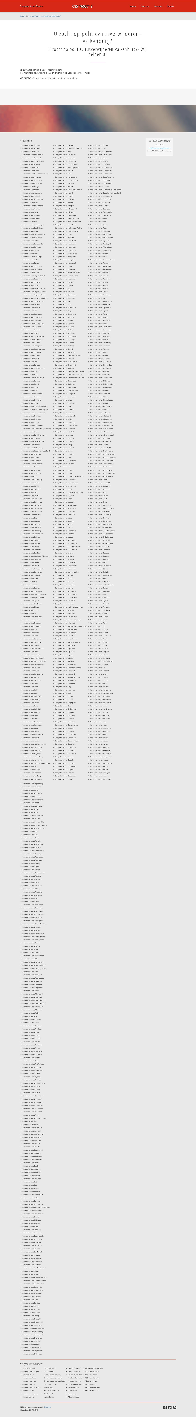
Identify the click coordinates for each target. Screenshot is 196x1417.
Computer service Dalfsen (30, 483)
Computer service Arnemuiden (32, 206)
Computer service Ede (29, 581)
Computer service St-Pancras (100, 540)
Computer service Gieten (30, 677)
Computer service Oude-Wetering (102, 177)
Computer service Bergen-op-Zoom (34, 292)
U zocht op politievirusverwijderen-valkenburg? (43, 16)
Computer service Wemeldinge (32, 905)
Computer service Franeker (31, 655)
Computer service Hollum (64, 234)
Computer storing (28, 1397)
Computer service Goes (30, 687)
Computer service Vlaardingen (100, 753)
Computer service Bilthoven (31, 327)
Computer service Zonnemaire (32, 1239)
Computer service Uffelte (99, 648)
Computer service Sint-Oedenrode (102, 464)
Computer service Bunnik (30, 422)
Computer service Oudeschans (101, 196)
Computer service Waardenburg (33, 844)
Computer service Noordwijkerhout (67, 677)
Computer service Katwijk (64, 320)
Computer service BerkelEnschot (33, 301)
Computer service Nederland (65, 610)
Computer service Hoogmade (65, 257)
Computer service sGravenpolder (101, 425)
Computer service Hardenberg (32, 757)
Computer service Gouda (30, 703)
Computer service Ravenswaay (101, 269)
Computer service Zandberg (31, 1153)
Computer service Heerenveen (65, 161)
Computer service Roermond (100, 320)
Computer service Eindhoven (32, 604)
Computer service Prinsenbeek (101, 247)
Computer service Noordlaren (65, 664)
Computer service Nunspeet (65, 690)
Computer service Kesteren (64, 330)
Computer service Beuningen (32, 314)
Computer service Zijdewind (31, 1223)
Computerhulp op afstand (53, 1378)
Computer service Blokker (30, 343)
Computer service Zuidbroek (31, 1255)
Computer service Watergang (32, 892)
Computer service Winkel (30, 1022)
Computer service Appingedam (32, 199)
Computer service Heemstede (65, 158)
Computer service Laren (63, 400)
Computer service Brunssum (31, 419)
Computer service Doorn (30, 546)
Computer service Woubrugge (32, 1099)
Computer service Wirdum (31, 1048)
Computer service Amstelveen (32, 180)
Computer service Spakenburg (100, 515)
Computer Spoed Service (31, 6)
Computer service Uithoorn (99, 655)
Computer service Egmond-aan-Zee (34, 594)
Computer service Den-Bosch (32, 499)
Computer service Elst (29, 613)
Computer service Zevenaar (31, 1201)
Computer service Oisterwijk (65, 715)
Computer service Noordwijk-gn (66, 674)
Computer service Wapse (30, 866)
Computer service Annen (30, 190)
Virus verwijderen (91, 1381)
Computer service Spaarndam (100, 511)
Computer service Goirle (30, 690)
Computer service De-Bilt (30, 486)
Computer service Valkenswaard (101, 693)
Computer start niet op (30, 1394)
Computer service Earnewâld (32, 575)
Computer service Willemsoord (32, 1007)
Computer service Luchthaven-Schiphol (69, 492)
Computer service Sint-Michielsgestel (103, 457)
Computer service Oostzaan (64, 750)
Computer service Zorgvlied (31, 1242)
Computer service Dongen (31, 543)
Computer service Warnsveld (32, 879)
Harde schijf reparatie (51, 1390)
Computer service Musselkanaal (66, 597)
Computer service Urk (97, 668)
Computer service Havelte (64, 145)
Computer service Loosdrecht (65, 486)
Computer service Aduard (30, 151)
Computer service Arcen (30, 202)
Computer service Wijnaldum (32, 975)
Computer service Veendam (100, 696)
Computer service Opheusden (65, 766)
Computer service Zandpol (31, 1163)
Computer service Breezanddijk (32, 394)
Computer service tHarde (99, 617)
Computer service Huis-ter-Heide (66, 276)
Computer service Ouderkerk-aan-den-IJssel (105, 193)
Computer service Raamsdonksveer (102, 260)
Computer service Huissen (64, 282)
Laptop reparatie (74, 1371)
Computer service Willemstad (32, 1010)
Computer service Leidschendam (66, 425)
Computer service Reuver (99, 282)
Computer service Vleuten (99, 766)
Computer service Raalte (98, 257)
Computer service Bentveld (31, 272)
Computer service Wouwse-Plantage (34, 1118)
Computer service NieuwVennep (66, 639)
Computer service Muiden (64, 588)
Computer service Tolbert (99, 633)
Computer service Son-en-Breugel (102, 508)
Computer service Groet (30, 715)
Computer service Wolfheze (31, 1080)
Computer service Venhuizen (100, 731)
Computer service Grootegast (32, 725)
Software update (91, 1375)
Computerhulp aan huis (52, 1375)
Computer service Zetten (30, 1198)
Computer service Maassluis (65, 515)
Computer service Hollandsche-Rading (68, 228)
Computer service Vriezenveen (32, 815)
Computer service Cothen (30, 467)
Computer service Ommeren (65, 722)
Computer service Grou (30, 728)
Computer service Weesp (30, 901)
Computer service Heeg (63, 151)
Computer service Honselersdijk (66, 241)
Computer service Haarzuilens (32, 747)
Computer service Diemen (31, 524)
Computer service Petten (99, 228)
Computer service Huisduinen (65, 279)
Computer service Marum (64, 524)
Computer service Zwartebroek (32, 1335)
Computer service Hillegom (64, 206)
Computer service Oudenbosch (101, 183)
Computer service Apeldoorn (32, 193)
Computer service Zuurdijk (31, 1312)
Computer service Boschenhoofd (33, 368)
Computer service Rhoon (99, 292)
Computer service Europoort (31, 639)
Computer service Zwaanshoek (32, 1322)
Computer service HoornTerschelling (67, 272)
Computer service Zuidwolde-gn (33, 1290)
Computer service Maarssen (64, 502)
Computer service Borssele (31, 365)
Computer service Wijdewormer (33, 956)
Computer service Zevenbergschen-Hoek (36, 1207)
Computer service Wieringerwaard (33, 937)
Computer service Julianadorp (65, 308)
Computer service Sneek (98, 499)
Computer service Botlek (30, 374)
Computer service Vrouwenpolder (33, 828)
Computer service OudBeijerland (101, 167)
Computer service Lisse (63, 457)
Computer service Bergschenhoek (33, 295)
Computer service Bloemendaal (32, 339)
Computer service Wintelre (31, 1042)
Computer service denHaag (31, 515)
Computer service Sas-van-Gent (101, 365)
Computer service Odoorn (64, 699)
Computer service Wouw (30, 1115)
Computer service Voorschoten (32, 800)
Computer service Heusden (64, 202)
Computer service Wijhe (30, 959)
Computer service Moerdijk (64, 559)
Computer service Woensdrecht (32, 1070)
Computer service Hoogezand (65, 250)
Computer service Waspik (30, 882)
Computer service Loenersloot (65, 480)
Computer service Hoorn (63, 266)
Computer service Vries (30, 812)
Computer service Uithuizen (100, 658)
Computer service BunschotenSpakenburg (36, 429)
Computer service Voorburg (31, 796)
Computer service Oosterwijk (65, 744)
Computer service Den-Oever (32, 508)
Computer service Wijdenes (31, 952)
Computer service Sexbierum (100, 413)
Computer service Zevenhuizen (32, 1214)
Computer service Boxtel (30, 384)
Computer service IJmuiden (64, 292)
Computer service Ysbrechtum (32, 1128)
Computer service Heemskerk (65, 155)
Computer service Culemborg (32, 480)
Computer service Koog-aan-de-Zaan (68, 355)
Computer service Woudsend (32, 1112)
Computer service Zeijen (30, 1182)
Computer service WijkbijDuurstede (34, 968)
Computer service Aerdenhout (32, 155)
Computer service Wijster (30, 991)
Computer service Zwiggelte (31, 1347)
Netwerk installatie (74, 1384)
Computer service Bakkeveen (32, 237)
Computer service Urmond (99, 671)
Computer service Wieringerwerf (33, 940)
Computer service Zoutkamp (31, 1249)
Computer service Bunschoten (32, 425)
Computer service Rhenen (99, 288)
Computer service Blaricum (31, 330)
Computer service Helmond (64, 183)
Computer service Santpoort (100, 359)
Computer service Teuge (98, 613)
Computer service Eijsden (30, 601)
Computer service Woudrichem (32, 1109)
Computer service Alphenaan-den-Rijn (35, 174)
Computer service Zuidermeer (32, 1262)
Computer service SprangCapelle (101, 524)
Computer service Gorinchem (32, 696)
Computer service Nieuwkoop (65, 633)
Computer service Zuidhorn (31, 1265)
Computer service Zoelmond (31, 1230)
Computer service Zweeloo (31, 1344)
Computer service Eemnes (31, 588)
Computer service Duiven (30, 566)
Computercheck (49, 1368)
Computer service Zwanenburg (32, 1332)
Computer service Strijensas (100, 581)
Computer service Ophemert (65, 763)
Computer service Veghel (99, 712)
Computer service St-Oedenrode (101, 537)
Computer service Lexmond (64, 441)
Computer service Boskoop (31, 371)
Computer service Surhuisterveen (102, 585)
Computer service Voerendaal (100, 779)
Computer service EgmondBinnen (33, 597)
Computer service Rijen (98, 298)
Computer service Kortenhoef (65, 365)
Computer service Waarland (31, 847)
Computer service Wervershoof (32, 911)
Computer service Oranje (64, 779)
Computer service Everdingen (32, 642)
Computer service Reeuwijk (99, 272)
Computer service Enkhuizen (32, 623)
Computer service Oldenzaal (65, 718)
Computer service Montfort (64, 581)
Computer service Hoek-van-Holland (68, 222)
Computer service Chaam (30, 457)
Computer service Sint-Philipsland (102, 470)
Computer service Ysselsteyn (31, 1131)
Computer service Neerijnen (65, 613)
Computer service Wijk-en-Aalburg (33, 965)
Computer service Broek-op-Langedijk (35, 409)
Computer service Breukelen (31, 400)
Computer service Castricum (31, 454)
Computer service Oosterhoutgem (67, 741)
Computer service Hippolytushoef (67, 218)
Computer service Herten (64, 196)
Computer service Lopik (63, 489)
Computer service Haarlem (31, 741)
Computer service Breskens (31, 397)
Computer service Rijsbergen (100, 304)
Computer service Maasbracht (65, 508)
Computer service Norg (63, 687)
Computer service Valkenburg (100, 690)
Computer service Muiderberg (65, 591)
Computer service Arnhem (31, 209)
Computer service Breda (30, 390)
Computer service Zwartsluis (31, 1341)
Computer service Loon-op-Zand (66, 483)
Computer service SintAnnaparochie (102, 473)
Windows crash (90, 1384)
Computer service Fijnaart (30, 645)
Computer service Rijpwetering (101, 301)
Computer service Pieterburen (100, 234)
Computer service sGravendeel (101, 419)
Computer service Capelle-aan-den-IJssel (36, 451)
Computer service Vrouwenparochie (34, 825)
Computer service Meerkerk (64, 534)
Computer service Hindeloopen (66, 215)
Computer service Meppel (64, 537)
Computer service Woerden (31, 1073)
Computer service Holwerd (64, 237)
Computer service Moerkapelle (65, 566)
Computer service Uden (98, 645)
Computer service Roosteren (100, 333)
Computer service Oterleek (99, 158)
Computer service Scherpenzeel (101, 378)
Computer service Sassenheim (100, 368)
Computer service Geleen (30, 671)
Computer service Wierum (31, 943)
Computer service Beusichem (32, 317)
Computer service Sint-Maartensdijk (102, 454)
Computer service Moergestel (65, 562)
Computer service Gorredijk (31, 699)
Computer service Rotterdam (100, 336)
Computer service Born (30, 362)
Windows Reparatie (92, 1390)
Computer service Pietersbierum (101, 237)
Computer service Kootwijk (64, 359)
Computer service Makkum (64, 521)
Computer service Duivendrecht (33, 569)
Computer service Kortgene (64, 368)
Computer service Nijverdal (64, 661)
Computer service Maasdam (65, 511)
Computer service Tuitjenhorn (100, 636)
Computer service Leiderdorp (65, 422)
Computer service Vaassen (99, 687)
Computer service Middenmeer (66, 550)
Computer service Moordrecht (65, 585)
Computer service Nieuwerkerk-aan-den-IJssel (71, 626)
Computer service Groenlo (31, 712)
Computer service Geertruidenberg (34, 661)
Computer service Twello (99, 639)
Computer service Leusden (64, 438)
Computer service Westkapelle (32, 921)
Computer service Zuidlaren (31, 1274)
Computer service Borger (30, 359)
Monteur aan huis (74, 1381)
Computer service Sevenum (99, 409)
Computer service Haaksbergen (32, 734)
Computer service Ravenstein (100, 266)
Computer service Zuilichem (31, 1297)
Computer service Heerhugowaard (67, 167)
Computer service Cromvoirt (31, 470)
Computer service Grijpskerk (31, 709)
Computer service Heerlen (64, 171)
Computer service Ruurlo (99, 355)
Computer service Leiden (64, 419)
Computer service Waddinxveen (33, 850)
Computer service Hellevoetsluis (66, 180)
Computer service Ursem (98, 674)
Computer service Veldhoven (100, 718)
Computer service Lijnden (64, 451)
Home (22, 16)
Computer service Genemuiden (32, 674)
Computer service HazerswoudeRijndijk (69, 148)
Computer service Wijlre (30, 972)
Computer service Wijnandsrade (33, 978)
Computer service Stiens (98, 569)
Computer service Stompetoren (101, 575)
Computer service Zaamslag (31, 1137)
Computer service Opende (64, 760)
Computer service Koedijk (64, 349)
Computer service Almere (30, 171)
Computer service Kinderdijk (65, 333)
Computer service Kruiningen (65, 384)
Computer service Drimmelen (32, 559)
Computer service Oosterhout (65, 738)
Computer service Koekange (65, 352)
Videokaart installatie (92, 1378)
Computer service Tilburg (99, 629)
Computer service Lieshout (64, 448)
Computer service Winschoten (32, 1029)
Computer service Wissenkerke (32, 1051)
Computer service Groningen (32, 722)
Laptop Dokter (49, 1397)
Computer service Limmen (64, 454)
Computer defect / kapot (30, 1371)
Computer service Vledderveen (101, 763)
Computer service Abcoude (31, 148)
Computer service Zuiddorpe (32, 1258)
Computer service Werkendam (32, 908)
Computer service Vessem (99, 741)
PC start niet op (73, 1397)
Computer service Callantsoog (32, 448)
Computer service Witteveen (31, 1067)
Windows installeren (92, 1387)
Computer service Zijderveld (31, 1220)
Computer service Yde (29, 1121)
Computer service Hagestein (31, 753)
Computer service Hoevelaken (65, 225)
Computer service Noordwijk (65, 671)
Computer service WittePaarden (33, 1064)
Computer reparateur (29, 1381)
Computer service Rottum (99, 339)
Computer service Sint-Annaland (101, 451)
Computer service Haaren (30, 738)
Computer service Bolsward (31, 352)
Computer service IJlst (62, 288)
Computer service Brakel (30, 387)
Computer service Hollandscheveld (67, 231)
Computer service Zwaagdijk (31, 1319)
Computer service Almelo (30, 167)
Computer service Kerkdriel (64, 324)
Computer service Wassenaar (32, 885)
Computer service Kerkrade (64, 327)
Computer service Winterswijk (32, 1045)
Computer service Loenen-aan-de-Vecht (69, 476)
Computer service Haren (30, 766)
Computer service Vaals (98, 683)
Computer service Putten (99, 253)
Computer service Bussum (31, 438)
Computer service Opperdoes (65, 776)
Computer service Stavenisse (100, 553)
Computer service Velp (98, 722)
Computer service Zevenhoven (32, 1210)
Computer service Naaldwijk (65, 601)
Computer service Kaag (63, 311)
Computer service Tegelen (99, 601)
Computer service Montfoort (65, 578)
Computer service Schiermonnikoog (102, 384)
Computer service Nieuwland (65, 636)
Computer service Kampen (64, 317)
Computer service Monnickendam (67, 572)
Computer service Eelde (30, 585)
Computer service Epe (29, 629)
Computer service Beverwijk (31, 320)
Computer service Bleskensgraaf (33, 336)
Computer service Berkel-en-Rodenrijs (35, 298)
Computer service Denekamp (32, 511)
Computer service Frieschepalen (33, 658)
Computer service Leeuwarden (65, 416)
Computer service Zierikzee (31, 1217)
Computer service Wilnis (30, 1013)
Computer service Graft (30, 706)
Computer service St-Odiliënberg (101, 534)
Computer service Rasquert (99, 263)
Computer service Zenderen (31, 1191)
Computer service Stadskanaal (100, 546)
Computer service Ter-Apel (99, 604)
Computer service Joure (63, 304)
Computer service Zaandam (31, 1140)
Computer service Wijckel (30, 949)
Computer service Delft (30, 492)
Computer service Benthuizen (32, 269)
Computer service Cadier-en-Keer (33, 441)
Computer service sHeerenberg (101, 432)
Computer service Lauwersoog (65, 403)
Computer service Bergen (30, 285)
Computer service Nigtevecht (65, 645)
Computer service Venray (99, 738)
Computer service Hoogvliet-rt (65, 260)
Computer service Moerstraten (65, 569)
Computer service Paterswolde (101, 215)
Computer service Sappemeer (100, 362)
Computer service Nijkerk (64, 655)
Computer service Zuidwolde (32, 1287)
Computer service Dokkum (31, 537)
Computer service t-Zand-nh (100, 597)
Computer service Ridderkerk (100, 295)
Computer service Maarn (63, 499)
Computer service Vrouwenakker (33, 822)
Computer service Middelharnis (66, 543)
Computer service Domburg (31, 540)
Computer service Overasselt (100, 202)
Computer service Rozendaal (100, 346)
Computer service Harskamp (31, 776)
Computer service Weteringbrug (33, 933)
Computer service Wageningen (32, 860)
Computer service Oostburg (64, 728)
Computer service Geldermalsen (33, 664)
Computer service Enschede (31, 626)
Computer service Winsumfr (31, 1038)
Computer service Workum (31, 1089)
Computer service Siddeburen (100, 438)
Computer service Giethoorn (31, 680)
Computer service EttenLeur (31, 636)
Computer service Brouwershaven (33, 413)
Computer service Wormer (31, 1093)
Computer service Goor (30, 693)
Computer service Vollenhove (32, 793)
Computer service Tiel (97, 626)
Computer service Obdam (64, 696)
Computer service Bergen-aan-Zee (33, 288)
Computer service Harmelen (31, 773)
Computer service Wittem (30, 1061)
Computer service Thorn (98, 623)
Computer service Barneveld (31, 247)
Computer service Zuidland (31, 1271)
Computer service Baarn (30, 231)
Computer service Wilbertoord (32, 994)
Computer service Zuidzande (32, 1293)
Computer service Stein (98, 562)
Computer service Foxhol (30, 652)
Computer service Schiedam (100, 381)
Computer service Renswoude (100, 279)
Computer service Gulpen (30, 731)
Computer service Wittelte (31, 1058)
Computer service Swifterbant (100, 591)
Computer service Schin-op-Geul (101, 387)
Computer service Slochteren (100, 486)
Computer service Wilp (29, 1016)
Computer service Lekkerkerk (65, 429)
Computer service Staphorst (100, 550)
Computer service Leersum (64, 413)
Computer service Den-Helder (32, 505)
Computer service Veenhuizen (100, 703)
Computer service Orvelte (99, 145)
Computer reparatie (28, 1384)
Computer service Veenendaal (100, 699)
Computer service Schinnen (99, 390)
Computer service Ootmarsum (65, 753)
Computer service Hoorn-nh (65, 269)
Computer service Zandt (30, 1166)
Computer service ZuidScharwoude (34, 1281)
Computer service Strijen (98, 578)
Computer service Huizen (64, 285)
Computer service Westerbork (32, 917)
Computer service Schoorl (99, 403)
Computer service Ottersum (100, 164)
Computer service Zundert (31, 1303)
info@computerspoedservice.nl (159, 148)
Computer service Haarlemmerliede (34, 744)
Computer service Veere (98, 706)
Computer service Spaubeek (100, 518)
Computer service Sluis (98, 492)
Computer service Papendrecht (101, 212)
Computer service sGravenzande (101, 429)
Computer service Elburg (30, 607)
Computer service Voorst (30, 803)
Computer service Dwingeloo (32, 572)
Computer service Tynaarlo (99, 642)
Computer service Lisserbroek (65, 460)
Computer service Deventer (31, 521)
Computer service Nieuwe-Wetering (67, 620)
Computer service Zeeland (31, 1175)
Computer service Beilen (30, 260)
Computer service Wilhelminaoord (33, 1003)
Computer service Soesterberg (100, 505)
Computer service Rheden (99, 285)
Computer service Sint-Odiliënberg (102, 460)
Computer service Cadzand (31, 445)
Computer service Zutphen (31, 1309)
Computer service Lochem (64, 470)
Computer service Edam (30, 578)
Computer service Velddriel (99, 715)
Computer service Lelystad (64, 432)
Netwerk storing (73, 1387)
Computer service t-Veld (98, 594)
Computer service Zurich (30, 1306)
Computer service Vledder (99, 760)
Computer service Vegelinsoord (101, 709)
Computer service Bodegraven (32, 346)
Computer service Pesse (98, 225)
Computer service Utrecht (99, 680)
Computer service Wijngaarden (32, 984)
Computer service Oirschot (64, 712)
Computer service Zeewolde (31, 1179)
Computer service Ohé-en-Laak (66, 709)
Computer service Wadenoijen (32, 854)
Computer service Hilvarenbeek (66, 209)
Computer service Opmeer (64, 773)
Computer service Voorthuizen (32, 806)
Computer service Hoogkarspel (66, 253)
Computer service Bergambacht (32, 279)
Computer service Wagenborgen (33, 857)
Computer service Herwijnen (65, 199)
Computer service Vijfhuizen (100, 747)
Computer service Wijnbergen (32, 981)
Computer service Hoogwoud (65, 263)
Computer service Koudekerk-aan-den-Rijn (70, 371)
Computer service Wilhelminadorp (33, 1000)
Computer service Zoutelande (32, 1246)
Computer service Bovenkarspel (33, 378)
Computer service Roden (99, 317)
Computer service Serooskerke (100, 406)
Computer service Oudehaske (100, 180)
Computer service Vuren (30, 835)
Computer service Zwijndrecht (32, 1351)
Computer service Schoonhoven (101, 400)
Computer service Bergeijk (31, 282)
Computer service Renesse (99, 276)
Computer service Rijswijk (99, 311)
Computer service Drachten (31, 553)
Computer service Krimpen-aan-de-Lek (68, 374)
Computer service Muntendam (65, 594)
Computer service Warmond (31, 876)
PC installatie (72, 1390)
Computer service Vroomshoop (32, 819)
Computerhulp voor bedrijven (54, 1381)
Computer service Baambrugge (32, 225)
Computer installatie (29, 1378)
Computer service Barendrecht (32, 244)
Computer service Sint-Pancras (101, 467)
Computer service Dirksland (31, 527)
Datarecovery (48, 1387)
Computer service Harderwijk (32, 760)
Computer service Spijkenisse (100, 521)
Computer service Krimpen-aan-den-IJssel (69, 378)
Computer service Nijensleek (65, 652)
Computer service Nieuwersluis (66, 629)
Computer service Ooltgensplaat (66, 725)
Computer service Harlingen (31, 769)
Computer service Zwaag (30, 1316)
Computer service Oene (63, 706)
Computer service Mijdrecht (64, 553)
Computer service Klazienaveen (66, 336)
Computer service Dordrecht (31, 550)
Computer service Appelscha (31, 196)
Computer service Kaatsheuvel (65, 314)
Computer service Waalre (30, 838)
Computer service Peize (98, 218)
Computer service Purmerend (100, 250)
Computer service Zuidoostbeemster (34, 1277)
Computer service (28, 1390)
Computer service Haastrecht (32, 750)
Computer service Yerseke (30, 1124)
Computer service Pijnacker (99, 241)
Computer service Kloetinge (64, 339)
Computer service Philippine (100, 231)
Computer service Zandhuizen (32, 1159)
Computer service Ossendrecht (101, 151)
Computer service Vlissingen (100, 773)
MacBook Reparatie (75, 1378)
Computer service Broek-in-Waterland (35, 406)
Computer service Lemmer (64, 435)
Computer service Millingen (64, 556)
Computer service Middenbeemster (67, 546)
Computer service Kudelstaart (65, 387)
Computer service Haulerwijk (32, 779)
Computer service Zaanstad (31, 1147)
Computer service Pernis (98, 222)
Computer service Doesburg (31, 531)
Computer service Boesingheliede (33, 349)
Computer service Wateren (31, 889)
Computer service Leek (63, 406)
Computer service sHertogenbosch (102, 435)
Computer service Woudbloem (32, 1102)
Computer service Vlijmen (99, 769)
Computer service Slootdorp (100, 489)
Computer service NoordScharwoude (68, 668)
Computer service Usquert (99, 677)
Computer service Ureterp (99, 664)
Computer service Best (29, 311)
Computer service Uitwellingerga (101, 661)
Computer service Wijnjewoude (32, 987)
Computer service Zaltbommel (32, 1150)
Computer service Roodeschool (101, 327)
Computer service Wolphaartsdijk (33, 1083)
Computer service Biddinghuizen (33, 324)
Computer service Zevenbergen (32, 1204)
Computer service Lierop (63, 445)
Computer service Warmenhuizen (33, 873)
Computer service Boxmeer (31, 381)
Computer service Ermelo (30, 633)
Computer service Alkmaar (31, 164)
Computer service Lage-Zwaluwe (66, 390)
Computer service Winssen (31, 1032)
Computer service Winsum (31, 1035)
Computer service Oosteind (64, 731)
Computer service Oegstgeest (65, 703)
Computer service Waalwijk (31, 841)
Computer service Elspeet (30, 610)
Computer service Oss (97, 148)
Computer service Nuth (63, 693)
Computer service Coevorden (32, 460)
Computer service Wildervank (32, 997)
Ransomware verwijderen (94, 1368)
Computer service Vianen (99, 744)
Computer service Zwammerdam (33, 1328)
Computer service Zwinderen (32, 1354)
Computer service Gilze (30, 683)
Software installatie (92, 1371)
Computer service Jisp (62, 301)
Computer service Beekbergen (32, 257)
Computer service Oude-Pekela (101, 174)
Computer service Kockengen (65, 346)
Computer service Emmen (30, 620)
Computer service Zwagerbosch (32, 1325)
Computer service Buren (30, 432)
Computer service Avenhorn (31, 218)
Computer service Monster (64, 575)
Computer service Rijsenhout (100, 308)
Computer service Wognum (31, 1077)
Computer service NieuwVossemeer (67, 642)
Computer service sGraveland (100, 416)
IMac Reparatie (49, 1394)
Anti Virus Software (28, 1368)
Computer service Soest (98, 502)
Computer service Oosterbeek (65, 734)
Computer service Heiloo (63, 174)
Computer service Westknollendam (34, 924)
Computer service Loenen (64, 473)
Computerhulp (49, 1371)
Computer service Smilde (99, 496)
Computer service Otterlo (99, 161)
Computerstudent (50, 1384)
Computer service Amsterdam (32, 183)
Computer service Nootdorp (65, 683)
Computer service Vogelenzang (32, 784)
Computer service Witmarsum (32, 1054)
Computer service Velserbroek (100, 728)
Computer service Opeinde (64, 757)
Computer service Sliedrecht (100, 483)
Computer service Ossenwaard (101, 155)
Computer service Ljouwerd (64, 464)
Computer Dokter (28, 1375)
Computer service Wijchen (31, 946)
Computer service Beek (30, 253)
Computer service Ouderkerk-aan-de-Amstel (105, 190)
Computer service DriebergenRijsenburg (35, 556)
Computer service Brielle (30, 403)
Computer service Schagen (99, 371)
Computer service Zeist (29, 1185)
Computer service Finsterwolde (32, 648)
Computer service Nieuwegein (65, 623)
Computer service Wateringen (32, 895)
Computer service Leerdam (64, 409)
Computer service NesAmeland (66, 617)
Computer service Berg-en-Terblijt (33, 276)
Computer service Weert (30, 898)
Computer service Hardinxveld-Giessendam (37, 763)
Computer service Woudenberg (32, 1105)
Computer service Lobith (63, 467)
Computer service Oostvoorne (65, 747)
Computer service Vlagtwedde (100, 757)
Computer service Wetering (31, 930)
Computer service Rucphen (99, 349)
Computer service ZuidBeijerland (33, 1252)
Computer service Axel (29, 222)
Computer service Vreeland (31, 809)
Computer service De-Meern (31, 489)
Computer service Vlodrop (99, 776)
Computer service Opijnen (64, 769)
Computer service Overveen (100, 209)
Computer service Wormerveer (32, 1096)
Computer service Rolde (98, 324)
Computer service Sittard (99, 480)
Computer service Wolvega (31, 1086)
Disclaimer (47, 1407)
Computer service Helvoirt (64, 187)
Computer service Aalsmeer (31, 145)
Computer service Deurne (30, 518)
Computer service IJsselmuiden (66, 295)
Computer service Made (63, 518)
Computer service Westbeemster (33, 914)
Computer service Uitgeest (99, 652)
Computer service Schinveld (100, 394)
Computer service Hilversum (65, 212)
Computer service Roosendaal (100, 330)
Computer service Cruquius (31, 473)
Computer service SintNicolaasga (101, 476)
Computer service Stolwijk (99, 572)
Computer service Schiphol (99, 397)
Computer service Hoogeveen (65, 247)
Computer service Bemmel (31, 263)
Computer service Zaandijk (31, 1144)
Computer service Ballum (30, 241)
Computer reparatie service (31, 1387)
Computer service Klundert (64, 343)
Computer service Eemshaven (32, 591)
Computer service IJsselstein (65, 298)
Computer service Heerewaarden (66, 164)
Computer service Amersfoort (32, 177)
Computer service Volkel (30, 790)
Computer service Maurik (64, 527)
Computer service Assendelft (32, 215)
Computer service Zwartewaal (32, 1338)
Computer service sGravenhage (101, 422)
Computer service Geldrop (31, 668)
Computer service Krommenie (65, 381)
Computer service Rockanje (99, 314)
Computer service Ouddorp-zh (101, 171)
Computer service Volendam (31, 787)
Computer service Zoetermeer (32, 1233)
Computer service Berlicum (31, 308)
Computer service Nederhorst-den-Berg (69, 607)
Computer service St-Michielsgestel (102, 531)
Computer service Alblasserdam (33, 161)
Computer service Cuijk (30, 476)
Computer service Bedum (30, 250)
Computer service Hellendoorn (66, 177)
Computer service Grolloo (30, 718)
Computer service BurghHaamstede (34, 435)
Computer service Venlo (98, 734)
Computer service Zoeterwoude (33, 1236)
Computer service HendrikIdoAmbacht (68, 190)
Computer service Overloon (100, 206)
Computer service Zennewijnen (32, 1194)
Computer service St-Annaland (101, 527)
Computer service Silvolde (99, 445)
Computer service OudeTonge (100, 199)
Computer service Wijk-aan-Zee (32, 962)
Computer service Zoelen (30, 1226)
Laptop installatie (74, 1368)
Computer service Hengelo (64, 193)
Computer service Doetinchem (32, 534)
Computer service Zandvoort (32, 1172)
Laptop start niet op (75, 1375)
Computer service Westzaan (31, 927)
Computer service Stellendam (100, 566)
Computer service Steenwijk (100, 559)
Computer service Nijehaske (65, 648)
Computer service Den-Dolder (32, 502)
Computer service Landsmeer (65, 397)
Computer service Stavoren (99, 556)
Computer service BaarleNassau (33, 228)
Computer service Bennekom (32, 266)
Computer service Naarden (64, 604)
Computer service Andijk (30, 187)
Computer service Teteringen (100, 610)
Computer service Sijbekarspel (100, 441)
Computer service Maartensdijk (66, 505)
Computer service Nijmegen (64, 658)
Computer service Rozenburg (100, 343)
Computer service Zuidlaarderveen (34, 1268)
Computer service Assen (30, 212)
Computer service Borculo (31, 355)
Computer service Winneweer (32, 1026)
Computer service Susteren (99, 588)
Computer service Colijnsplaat (32, 464)
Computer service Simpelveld (100, 448)
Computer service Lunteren (64, 496)
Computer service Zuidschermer (33, 1284)
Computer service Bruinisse (31, 416)
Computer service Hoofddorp (65, 244)
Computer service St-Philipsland (101, 543)
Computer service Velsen (99, 725)
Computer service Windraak (31, 1019)
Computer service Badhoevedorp (33, 234)
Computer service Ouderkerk (100, 187)
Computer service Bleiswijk (31, 333)
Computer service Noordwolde (66, 680)
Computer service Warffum (31, 870)
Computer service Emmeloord (32, 617)
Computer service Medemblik (65, 531)
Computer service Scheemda (100, 374)
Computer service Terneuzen (100, 607)
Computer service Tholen (99, 620)
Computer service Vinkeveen (100, 750)
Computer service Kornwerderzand (67, 362)
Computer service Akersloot (31, 158)
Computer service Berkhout (31, 304)
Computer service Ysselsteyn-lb (32, 1134)
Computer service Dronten (31, 562)
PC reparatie (72, 1394)
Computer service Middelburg (65, 540)
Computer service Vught (30, 831)
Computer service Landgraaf (65, 394)
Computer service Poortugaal (100, 244)
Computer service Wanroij (31, 863)
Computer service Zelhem (30, 1188)
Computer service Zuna (30, 1300)
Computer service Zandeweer (32, 1156)
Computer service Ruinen (99, 352)
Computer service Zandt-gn (31, 1169)
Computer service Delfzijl (30, 496)
